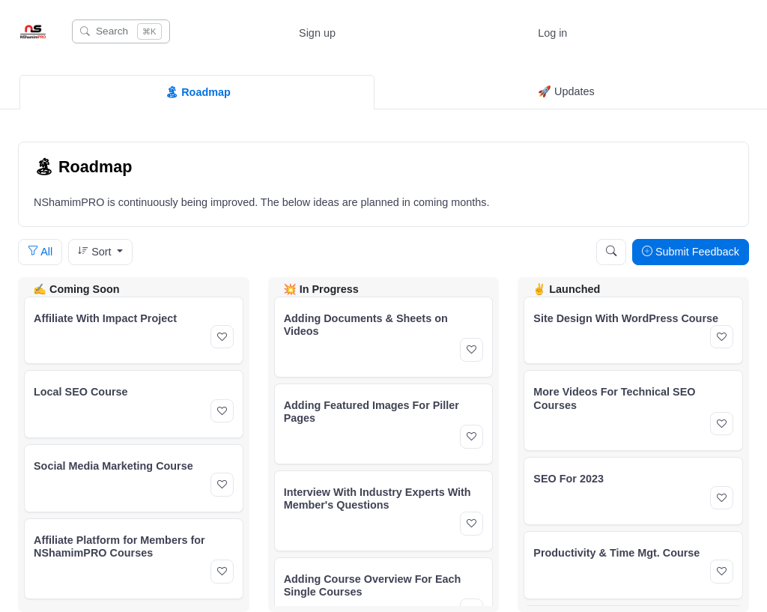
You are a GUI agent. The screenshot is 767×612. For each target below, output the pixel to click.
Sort (96, 252)
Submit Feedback (690, 252)
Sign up (317, 33)
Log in (552, 33)
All (40, 252)
